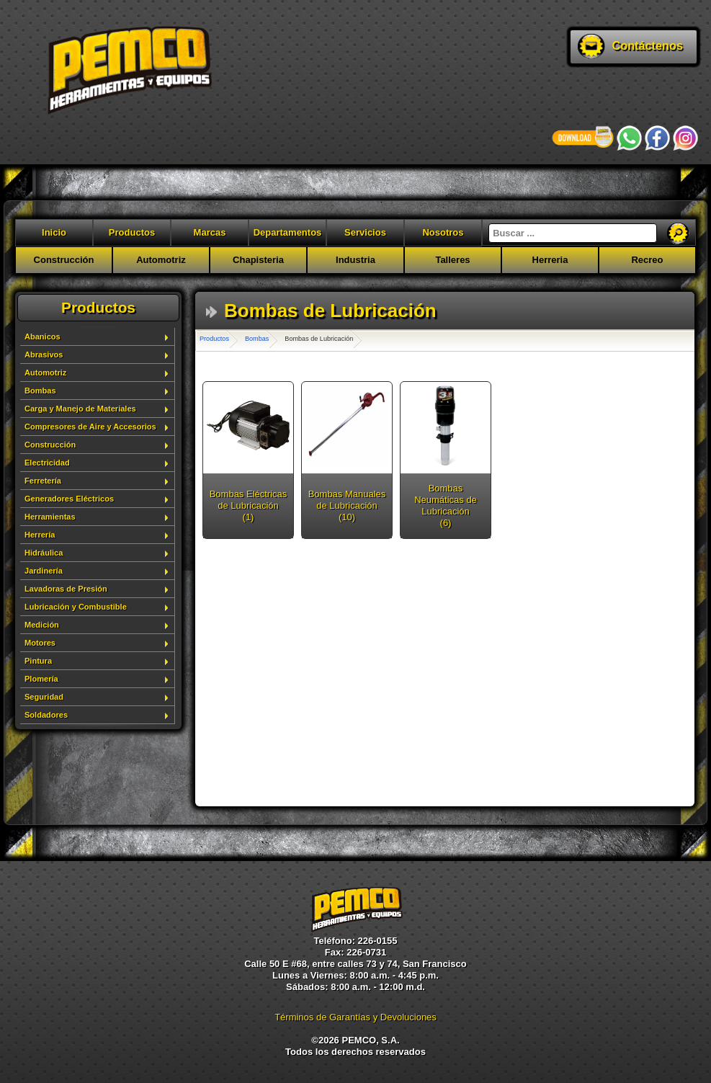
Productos (132, 232)
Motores (39, 642)
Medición (41, 624)
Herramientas (50, 516)
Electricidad (47, 462)
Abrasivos (43, 354)
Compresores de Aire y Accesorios (90, 426)
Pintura (38, 660)
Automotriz (161, 259)
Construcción (64, 259)
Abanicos (42, 336)
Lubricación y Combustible (75, 606)
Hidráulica (43, 552)
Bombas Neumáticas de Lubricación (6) (445, 505)
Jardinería (43, 570)
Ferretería (42, 480)
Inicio (54, 232)
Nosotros (442, 232)
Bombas (40, 390)
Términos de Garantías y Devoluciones (355, 1017)
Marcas (210, 232)
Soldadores (46, 714)
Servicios (365, 232)
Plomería (41, 678)
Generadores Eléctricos (69, 498)
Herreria (550, 259)
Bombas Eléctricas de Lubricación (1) (248, 505)
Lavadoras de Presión (65, 588)
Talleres (452, 259)
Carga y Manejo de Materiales (80, 408)
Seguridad (43, 696)
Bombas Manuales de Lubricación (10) (347, 505)
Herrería (39, 534)
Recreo (647, 259)
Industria (355, 259)
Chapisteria (258, 259)
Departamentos (288, 232)
